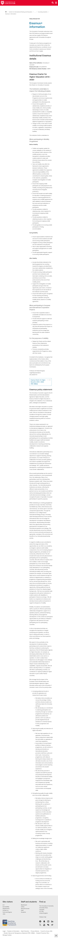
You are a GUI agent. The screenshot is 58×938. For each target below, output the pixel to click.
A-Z (3, 905)
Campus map (42, 917)
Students (23, 912)
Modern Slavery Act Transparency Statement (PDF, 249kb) (19, 933)
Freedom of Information (13, 931)
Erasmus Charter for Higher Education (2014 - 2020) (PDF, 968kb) (38, 382)
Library (22, 907)
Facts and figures (7, 912)
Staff (22, 910)
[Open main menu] (56, 2)
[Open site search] (52, 2)
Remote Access (25, 908)
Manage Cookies (7, 935)
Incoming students (43, 12)
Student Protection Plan (42, 933)
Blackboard (24, 905)
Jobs (4, 914)
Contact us (5, 910)
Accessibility (6, 907)
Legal (4, 931)
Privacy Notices (35, 931)
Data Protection (25, 931)
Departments (6, 908)
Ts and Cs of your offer (46, 931)
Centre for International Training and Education (20, 12)
